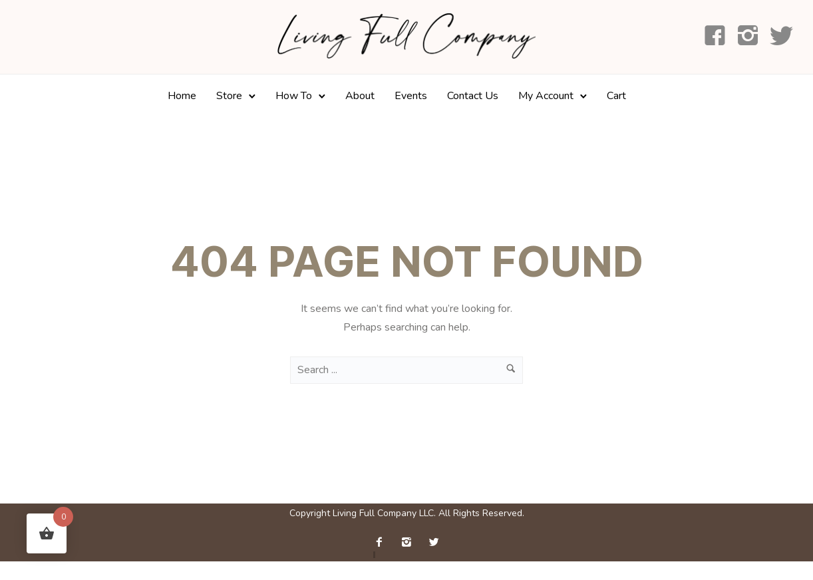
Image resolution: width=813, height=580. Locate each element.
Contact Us (472, 95)
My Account (545, 95)
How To (293, 95)
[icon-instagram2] (748, 36)
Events (411, 95)
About (360, 95)
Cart (616, 95)
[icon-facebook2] (382, 542)
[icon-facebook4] (715, 36)
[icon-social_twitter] (781, 36)
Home (182, 95)
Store (229, 95)
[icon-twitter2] (433, 542)
